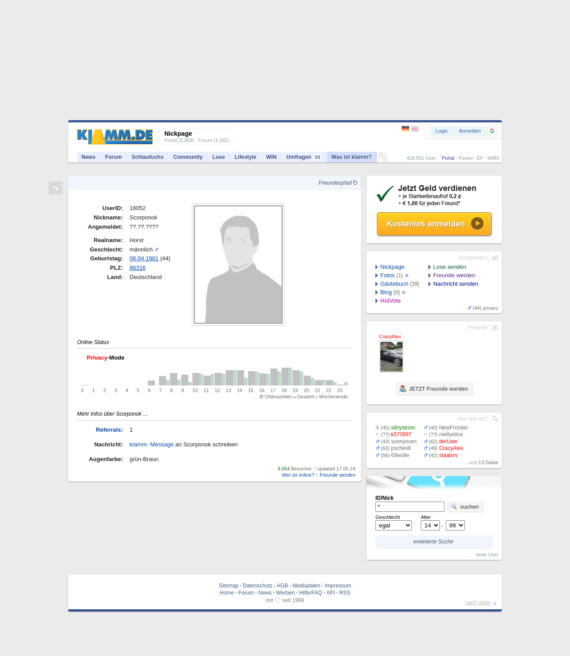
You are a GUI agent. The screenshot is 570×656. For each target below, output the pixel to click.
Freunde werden (337, 475)
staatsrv (448, 455)
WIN (271, 157)
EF (480, 158)
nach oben (477, 602)
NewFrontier (453, 428)
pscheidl (401, 448)
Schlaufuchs (147, 157)
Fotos (387, 275)
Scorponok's (473, 258)
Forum (466, 158)
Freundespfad (338, 183)
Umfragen (304, 157)
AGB (282, 586)
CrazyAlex (451, 448)
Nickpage (392, 266)
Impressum (338, 586)
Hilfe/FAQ (310, 593)
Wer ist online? (298, 475)
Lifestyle (245, 157)
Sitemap (228, 586)
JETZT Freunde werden (433, 388)
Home (227, 593)
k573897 (401, 434)
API (330, 593)
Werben (285, 593)
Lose (218, 157)
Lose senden (449, 266)
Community (188, 157)
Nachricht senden (455, 283)
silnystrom (403, 428)
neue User (487, 554)
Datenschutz (258, 586)
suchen (464, 506)
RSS (344, 593)
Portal (448, 158)
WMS (493, 158)
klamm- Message (152, 444)
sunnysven (403, 441)
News (88, 157)
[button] (492, 130)
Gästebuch (394, 283)
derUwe (448, 441)
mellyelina (451, 434)
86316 (138, 267)
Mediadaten (307, 586)
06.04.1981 (144, 258)
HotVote (390, 300)
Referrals (108, 429)
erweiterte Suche (433, 542)
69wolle (400, 455)
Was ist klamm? (351, 157)
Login (442, 131)
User (431, 158)
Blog (386, 292)
